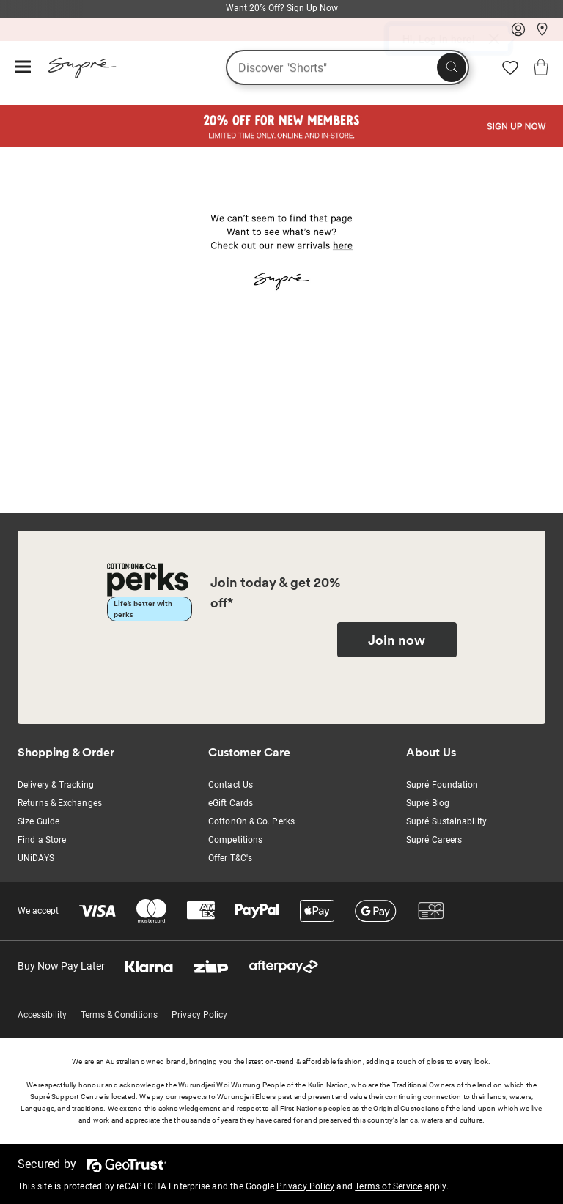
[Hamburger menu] (23, 68)
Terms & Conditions (119, 1015)
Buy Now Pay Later (61, 966)
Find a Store (42, 840)
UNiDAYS (36, 858)
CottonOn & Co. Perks (251, 821)
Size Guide (38, 821)
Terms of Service (388, 1186)
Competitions (235, 840)
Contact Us (230, 785)
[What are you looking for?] (347, 67)
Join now (396, 640)
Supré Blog (427, 803)
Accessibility (42, 1015)
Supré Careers (434, 840)
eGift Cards (230, 803)
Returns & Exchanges (60, 803)
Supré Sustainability (446, 821)
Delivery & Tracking (56, 785)
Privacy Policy (199, 1015)
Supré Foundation (442, 785)
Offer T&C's (230, 858)
